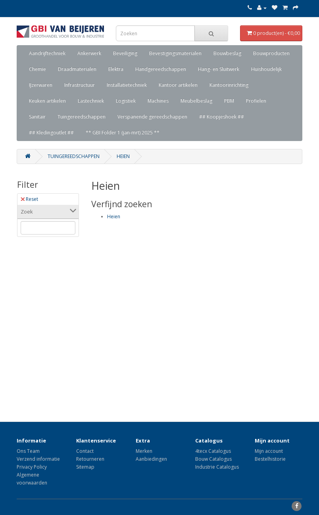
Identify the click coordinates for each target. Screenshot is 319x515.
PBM (229, 100)
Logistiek (126, 100)
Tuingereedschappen (82, 116)
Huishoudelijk (266, 69)
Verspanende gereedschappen (152, 116)
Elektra (115, 69)
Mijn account (269, 451)
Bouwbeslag (227, 53)
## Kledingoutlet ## (51, 132)
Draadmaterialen (77, 69)
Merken (144, 451)
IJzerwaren (40, 85)
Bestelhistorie (270, 459)
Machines (158, 100)
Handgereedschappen (160, 69)
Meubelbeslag (196, 100)
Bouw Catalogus (213, 459)
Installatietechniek (127, 85)
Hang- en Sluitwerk (218, 69)
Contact (85, 451)
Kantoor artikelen (178, 85)
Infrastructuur (79, 85)
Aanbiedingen (151, 459)
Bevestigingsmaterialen (175, 53)
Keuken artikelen (47, 100)
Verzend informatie (38, 459)
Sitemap (85, 467)
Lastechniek (91, 100)
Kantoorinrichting (228, 85)
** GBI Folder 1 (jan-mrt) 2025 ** (123, 132)
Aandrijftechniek (47, 53)
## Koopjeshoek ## (221, 116)
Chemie (37, 69)
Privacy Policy (32, 467)
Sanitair (37, 116)
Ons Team (28, 451)
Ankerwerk (89, 53)
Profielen (256, 100)
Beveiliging (125, 53)
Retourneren (90, 459)
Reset (29, 199)
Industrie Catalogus (217, 467)
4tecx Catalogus (213, 451)
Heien (123, 156)
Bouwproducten (271, 53)
